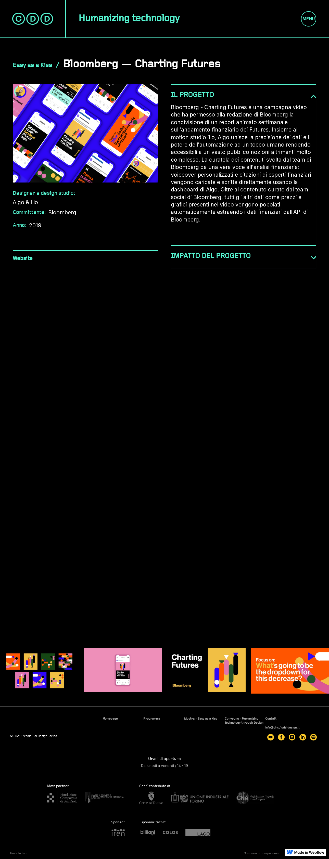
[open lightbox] (39, 671)
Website (23, 258)
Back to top (18, 853)
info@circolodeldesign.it (282, 727)
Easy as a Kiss (32, 65)
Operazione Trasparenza (261, 853)
